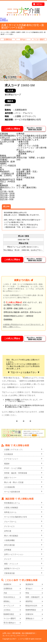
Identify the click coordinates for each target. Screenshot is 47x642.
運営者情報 (16, 633)
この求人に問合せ (12, 129)
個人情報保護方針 (28, 633)
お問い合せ (7, 633)
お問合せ (4, 20)
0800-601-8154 (35, 129)
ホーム (3, 18)
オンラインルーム (9, 636)
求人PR (6, 206)
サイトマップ (22, 636)
